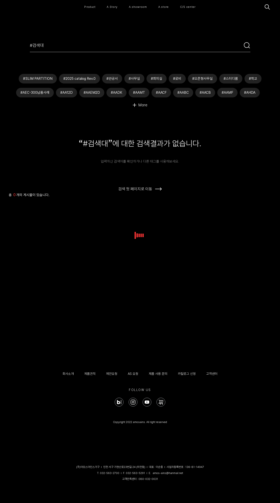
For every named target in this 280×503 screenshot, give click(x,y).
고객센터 (212, 374)
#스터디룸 (231, 78)
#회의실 (156, 78)
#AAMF (227, 92)
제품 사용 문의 (158, 374)
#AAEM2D (92, 92)
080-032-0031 (148, 479)
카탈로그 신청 (187, 374)
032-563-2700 (109, 473)
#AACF (161, 92)
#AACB (205, 92)
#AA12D (66, 92)
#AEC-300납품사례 (34, 92)
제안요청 (111, 374)
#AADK (116, 92)
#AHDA (249, 92)
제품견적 (90, 374)
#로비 (177, 78)
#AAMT (139, 92)
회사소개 (68, 374)
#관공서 (112, 78)
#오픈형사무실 (202, 78)
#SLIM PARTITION (37, 78)
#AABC (183, 92)
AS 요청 (133, 374)
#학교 (253, 78)
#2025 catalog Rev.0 (79, 78)
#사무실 (134, 78)
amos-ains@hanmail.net (168, 473)
